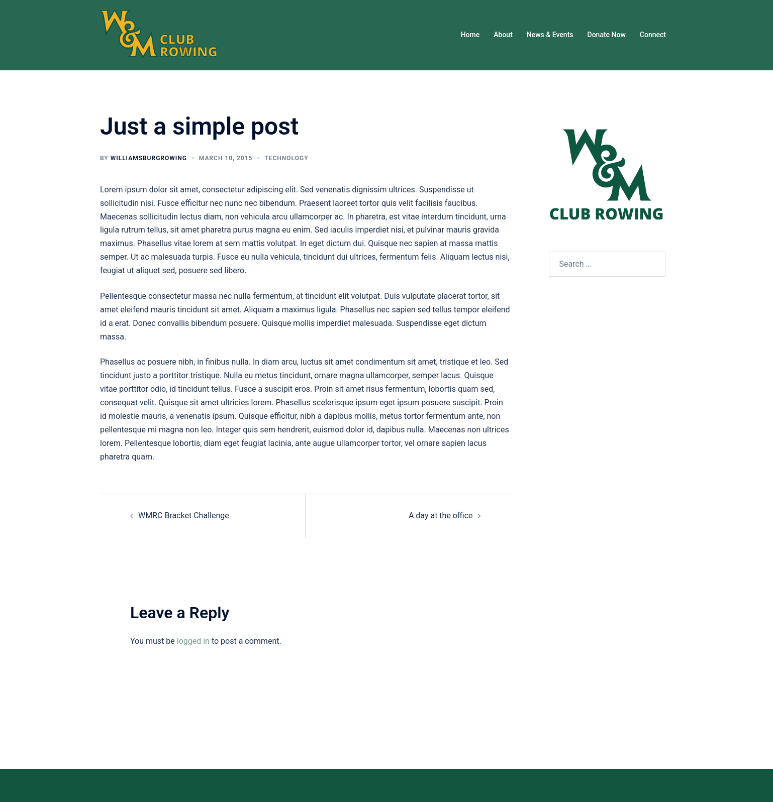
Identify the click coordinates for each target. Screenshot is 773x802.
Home (470, 35)
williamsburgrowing (149, 158)
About (503, 35)
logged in (193, 641)
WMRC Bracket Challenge (183, 515)
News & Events (550, 35)
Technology (286, 158)
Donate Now (607, 35)
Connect (653, 35)
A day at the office (441, 515)
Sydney (345, 785)
